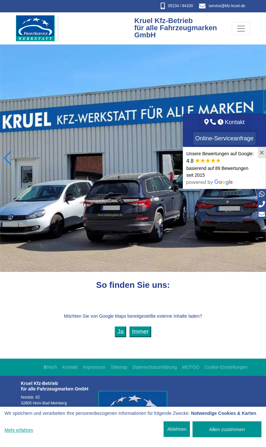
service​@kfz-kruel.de (222, 6)
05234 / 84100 (177, 6)
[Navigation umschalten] (241, 28)
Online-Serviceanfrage (224, 138)
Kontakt (70, 367)
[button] (7, 158)
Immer (140, 331)
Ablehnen (176, 429)
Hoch (50, 367)
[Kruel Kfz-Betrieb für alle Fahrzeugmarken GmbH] (38, 28)
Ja (120, 331)
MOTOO (190, 367)
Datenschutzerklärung (155, 367)
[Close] (262, 152)
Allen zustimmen (227, 429)
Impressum (94, 367)
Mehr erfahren (19, 430)
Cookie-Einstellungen (226, 367)
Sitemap (119, 367)
